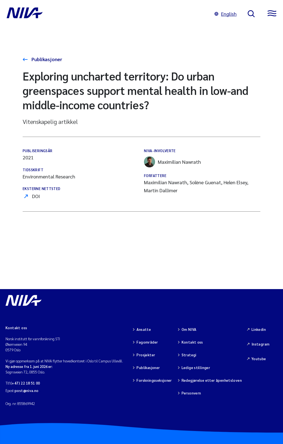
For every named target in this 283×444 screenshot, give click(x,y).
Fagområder (147, 342)
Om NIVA (189, 329)
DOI (36, 196)
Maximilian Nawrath (172, 161)
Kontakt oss (192, 342)
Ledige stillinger (196, 367)
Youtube (258, 358)
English (225, 14)
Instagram (260, 344)
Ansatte (144, 329)
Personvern (191, 393)
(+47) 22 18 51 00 (25, 383)
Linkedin (258, 329)
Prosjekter (146, 354)
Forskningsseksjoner (154, 380)
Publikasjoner (46, 59)
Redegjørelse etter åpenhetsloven (212, 380)
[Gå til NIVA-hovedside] (105, 13)
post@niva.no (27, 390)
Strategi (189, 354)
